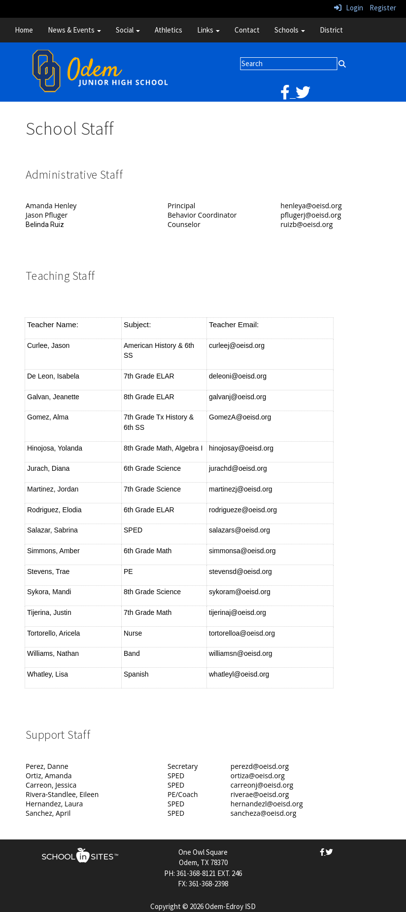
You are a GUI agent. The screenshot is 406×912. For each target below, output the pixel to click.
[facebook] (288, 95)
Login (348, 7)
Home (24, 30)
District (331, 30)
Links (208, 30)
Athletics (168, 30)
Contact (247, 30)
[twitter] (303, 95)
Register (383, 7)
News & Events (74, 30)
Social (128, 30)
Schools (289, 30)
